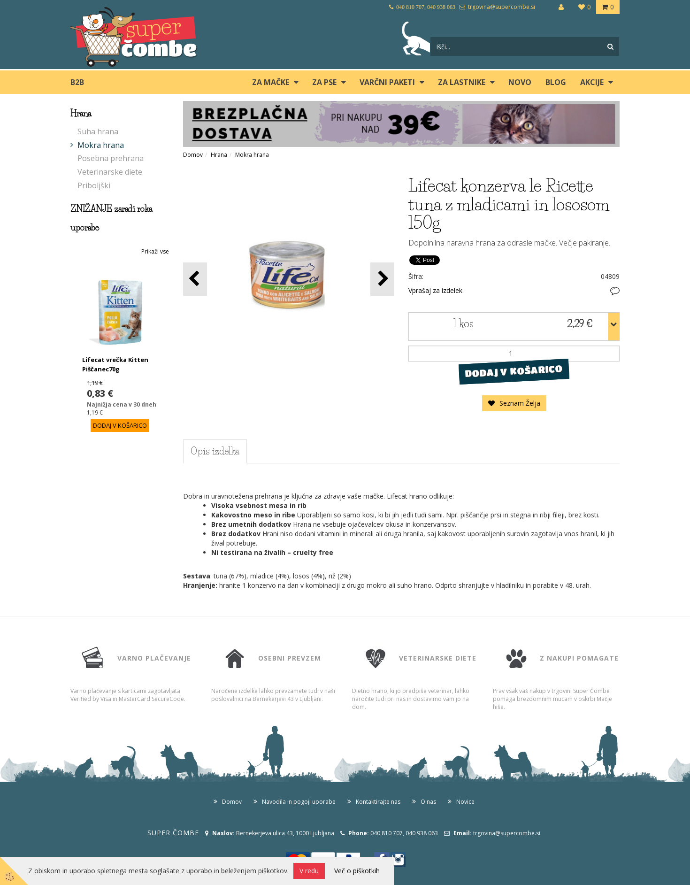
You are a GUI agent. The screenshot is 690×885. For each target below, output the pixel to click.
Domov (193, 155)
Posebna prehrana (110, 158)
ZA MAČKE (270, 82)
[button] (382, 279)
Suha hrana (97, 131)
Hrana (219, 155)
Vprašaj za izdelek (435, 290)
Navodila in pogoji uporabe (299, 802)
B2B (77, 82)
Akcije (592, 82)
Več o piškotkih (357, 870)
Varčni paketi (387, 82)
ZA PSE (324, 82)
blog (555, 82)
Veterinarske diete (109, 172)
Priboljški (93, 185)
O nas (428, 802)
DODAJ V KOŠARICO (514, 371)
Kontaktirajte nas (378, 802)
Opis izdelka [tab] (215, 451)
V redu (309, 870)
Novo (519, 82)
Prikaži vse (155, 251)
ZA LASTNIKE (461, 82)
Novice (465, 802)
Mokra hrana (100, 145)
